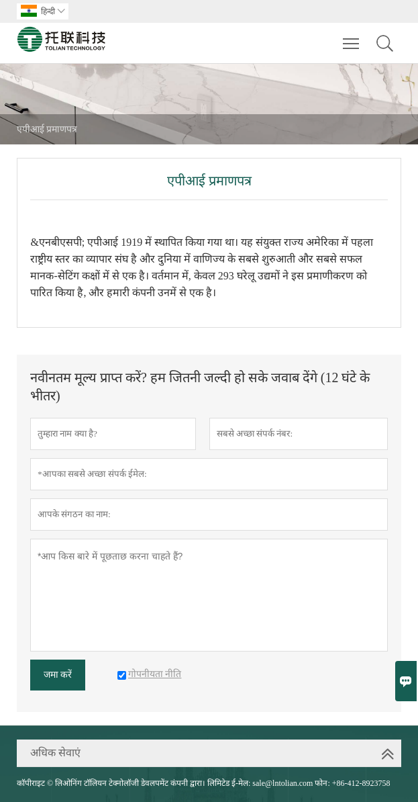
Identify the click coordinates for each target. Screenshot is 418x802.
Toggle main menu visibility (352, 37)
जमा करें (58, 675)
